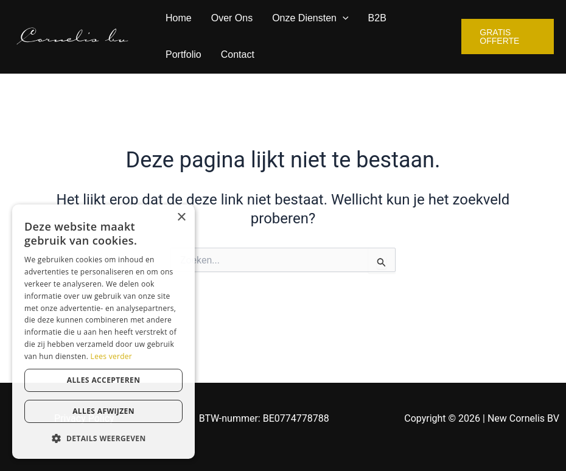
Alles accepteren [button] (104, 380)
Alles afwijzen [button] (103, 411)
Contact (237, 54)
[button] (103, 439)
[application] (343, 18)
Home (179, 18)
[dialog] (103, 331)
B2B (377, 18)
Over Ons (232, 18)
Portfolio (183, 54)
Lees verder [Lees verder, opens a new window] (112, 356)
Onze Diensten (310, 18)
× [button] (181, 217)
